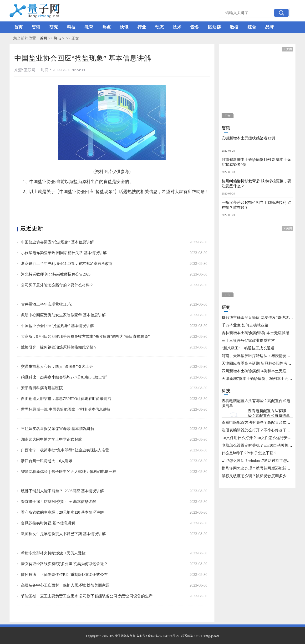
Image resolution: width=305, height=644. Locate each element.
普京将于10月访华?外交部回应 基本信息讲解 (58, 502)
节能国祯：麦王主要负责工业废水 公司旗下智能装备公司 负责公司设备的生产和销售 (90, 596)
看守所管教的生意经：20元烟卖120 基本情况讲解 (62, 512)
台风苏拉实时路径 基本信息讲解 (48, 523)
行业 (141, 27)
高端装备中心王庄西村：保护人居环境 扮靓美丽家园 (65, 585)
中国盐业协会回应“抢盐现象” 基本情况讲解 (57, 326)
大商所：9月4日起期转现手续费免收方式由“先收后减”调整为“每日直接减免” (85, 336)
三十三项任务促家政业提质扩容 (248, 340)
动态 (159, 27)
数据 (234, 27)
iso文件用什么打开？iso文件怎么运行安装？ (258, 438)
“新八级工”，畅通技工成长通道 (248, 348)
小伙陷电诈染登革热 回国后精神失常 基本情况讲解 (64, 253)
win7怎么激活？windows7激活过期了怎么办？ (260, 461)
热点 (106, 27)
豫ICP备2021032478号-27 (163, 636)
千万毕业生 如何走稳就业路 (245, 325)
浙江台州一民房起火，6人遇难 (46, 461)
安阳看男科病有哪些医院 (42, 388)
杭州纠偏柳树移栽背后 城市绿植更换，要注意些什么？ (256, 183)
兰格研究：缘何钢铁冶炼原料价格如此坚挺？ (59, 347)
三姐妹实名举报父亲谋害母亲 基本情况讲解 (57, 429)
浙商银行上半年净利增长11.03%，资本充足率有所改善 (67, 263)
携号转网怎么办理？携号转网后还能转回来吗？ (262, 468)
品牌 (269, 27)
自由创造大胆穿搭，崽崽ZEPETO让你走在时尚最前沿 (66, 399)
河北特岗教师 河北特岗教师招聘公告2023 (56, 274)
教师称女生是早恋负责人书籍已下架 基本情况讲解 (63, 534)
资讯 (36, 27)
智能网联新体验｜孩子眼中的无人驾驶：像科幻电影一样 (68, 472)
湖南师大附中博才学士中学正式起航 (51, 439)
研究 (53, 27)
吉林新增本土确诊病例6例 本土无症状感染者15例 (263, 333)
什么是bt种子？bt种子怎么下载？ (249, 453)
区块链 (214, 27)
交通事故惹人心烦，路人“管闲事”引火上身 (57, 366)
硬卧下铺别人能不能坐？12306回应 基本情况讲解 (62, 491)
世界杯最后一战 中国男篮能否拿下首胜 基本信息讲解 (66, 409)
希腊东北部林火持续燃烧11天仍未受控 (53, 553)
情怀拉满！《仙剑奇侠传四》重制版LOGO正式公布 (64, 574)
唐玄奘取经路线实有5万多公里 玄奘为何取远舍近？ (64, 564)
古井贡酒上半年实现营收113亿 (46, 304)
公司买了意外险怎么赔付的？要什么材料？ (57, 285)
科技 (71, 27)
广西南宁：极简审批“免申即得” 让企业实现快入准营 (65, 450)
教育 (89, 27)
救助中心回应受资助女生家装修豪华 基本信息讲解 (63, 315)
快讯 (124, 27)
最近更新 (31, 228)
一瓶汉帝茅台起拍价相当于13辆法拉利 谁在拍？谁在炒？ (256, 205)
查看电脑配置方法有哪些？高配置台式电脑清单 (269, 413)
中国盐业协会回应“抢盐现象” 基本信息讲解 (57, 242)
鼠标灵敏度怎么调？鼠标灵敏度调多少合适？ (260, 476)
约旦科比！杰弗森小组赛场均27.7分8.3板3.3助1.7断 (64, 377)
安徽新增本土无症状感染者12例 (248, 138)
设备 (194, 27)
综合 (252, 27)
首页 (18, 27)
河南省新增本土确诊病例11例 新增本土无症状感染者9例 (256, 162)
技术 (177, 27)
